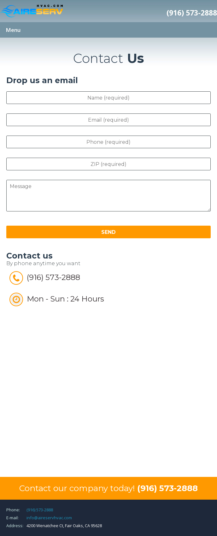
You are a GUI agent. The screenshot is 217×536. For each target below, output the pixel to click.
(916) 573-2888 (192, 13)
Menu (13, 30)
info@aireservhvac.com (49, 518)
